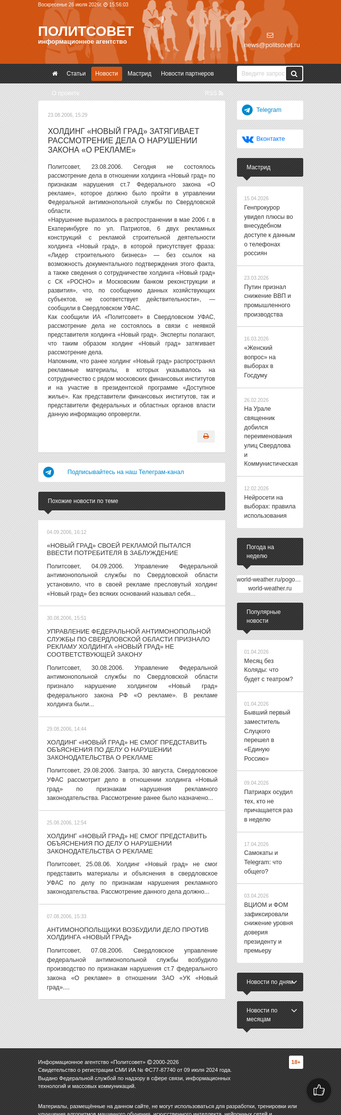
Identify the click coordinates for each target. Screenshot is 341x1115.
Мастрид (140, 73)
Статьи (76, 73)
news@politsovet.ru (272, 40)
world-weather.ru (270, 560)
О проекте (66, 93)
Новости (106, 73)
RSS (214, 93)
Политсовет (86, 31)
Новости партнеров (187, 73)
